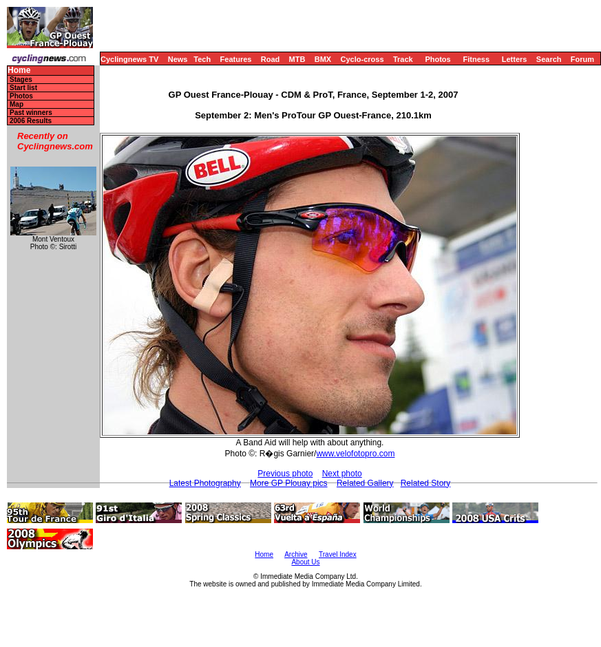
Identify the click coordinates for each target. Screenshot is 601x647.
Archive (295, 554)
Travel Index (338, 554)
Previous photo (285, 473)
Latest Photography (205, 483)
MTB (297, 59)
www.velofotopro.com (355, 453)
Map (16, 104)
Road (270, 59)
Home (19, 70)
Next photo (342, 473)
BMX (323, 59)
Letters (514, 59)
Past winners (31, 112)
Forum (582, 59)
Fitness (476, 59)
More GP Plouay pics (289, 483)
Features (236, 59)
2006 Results (31, 121)
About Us (305, 562)
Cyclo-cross (362, 59)
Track (403, 59)
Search (549, 59)
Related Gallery (365, 483)
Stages (21, 79)
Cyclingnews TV (129, 59)
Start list (23, 88)
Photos (437, 59)
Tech (202, 59)
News (178, 59)
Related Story (426, 483)
